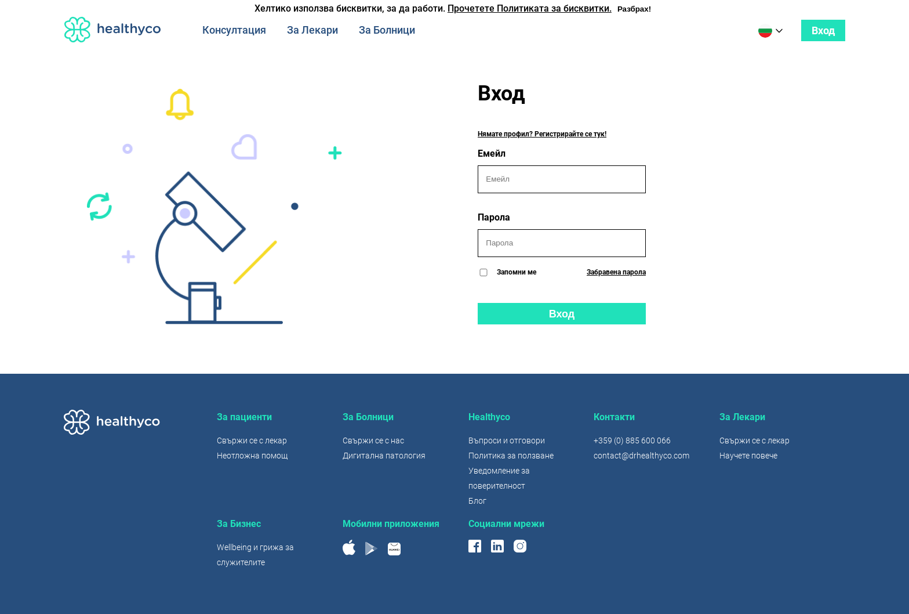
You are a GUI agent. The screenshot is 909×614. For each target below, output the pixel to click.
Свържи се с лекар (252, 440)
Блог (477, 500)
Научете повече (748, 455)
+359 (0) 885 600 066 (632, 440)
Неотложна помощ (252, 455)
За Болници (387, 30)
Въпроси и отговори (506, 440)
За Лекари (312, 30)
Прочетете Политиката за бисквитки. (530, 8)
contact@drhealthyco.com (641, 455)
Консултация (234, 30)
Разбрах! (634, 9)
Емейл (562, 170)
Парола (562, 234)
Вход (823, 30)
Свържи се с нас (373, 440)
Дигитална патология (384, 455)
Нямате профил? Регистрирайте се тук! (542, 134)
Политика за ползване (511, 455)
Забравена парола (616, 272)
